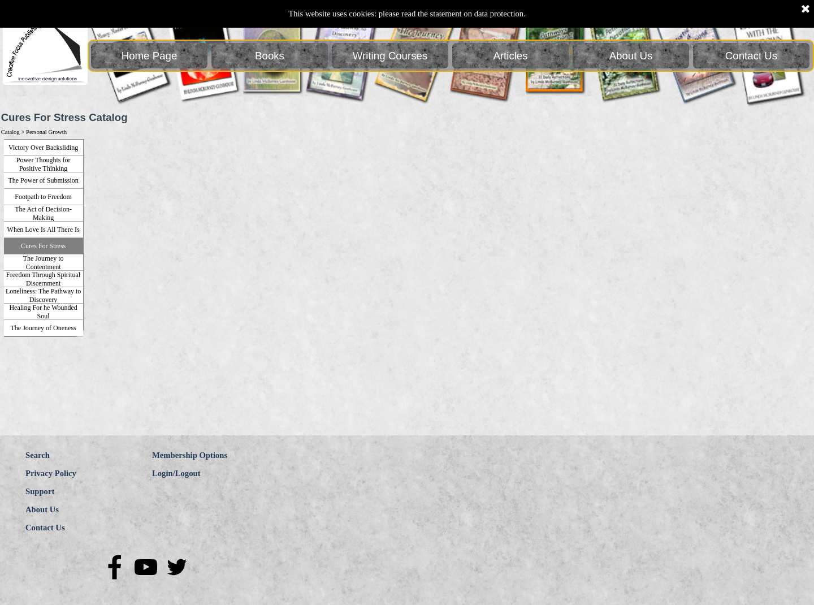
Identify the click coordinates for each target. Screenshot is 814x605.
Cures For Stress (43, 246)
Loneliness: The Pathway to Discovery (43, 295)
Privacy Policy (50, 473)
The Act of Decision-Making (43, 213)
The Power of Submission (43, 180)
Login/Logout (176, 473)
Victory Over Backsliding (43, 148)
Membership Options (189, 455)
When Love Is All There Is (43, 230)
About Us (631, 56)
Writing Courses (390, 56)
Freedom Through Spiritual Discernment (43, 279)
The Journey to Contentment (43, 262)
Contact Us (751, 56)
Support (39, 491)
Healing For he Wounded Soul (43, 312)
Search (37, 455)
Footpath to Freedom (43, 197)
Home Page (149, 56)
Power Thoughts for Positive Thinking (43, 164)
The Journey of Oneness (43, 328)
